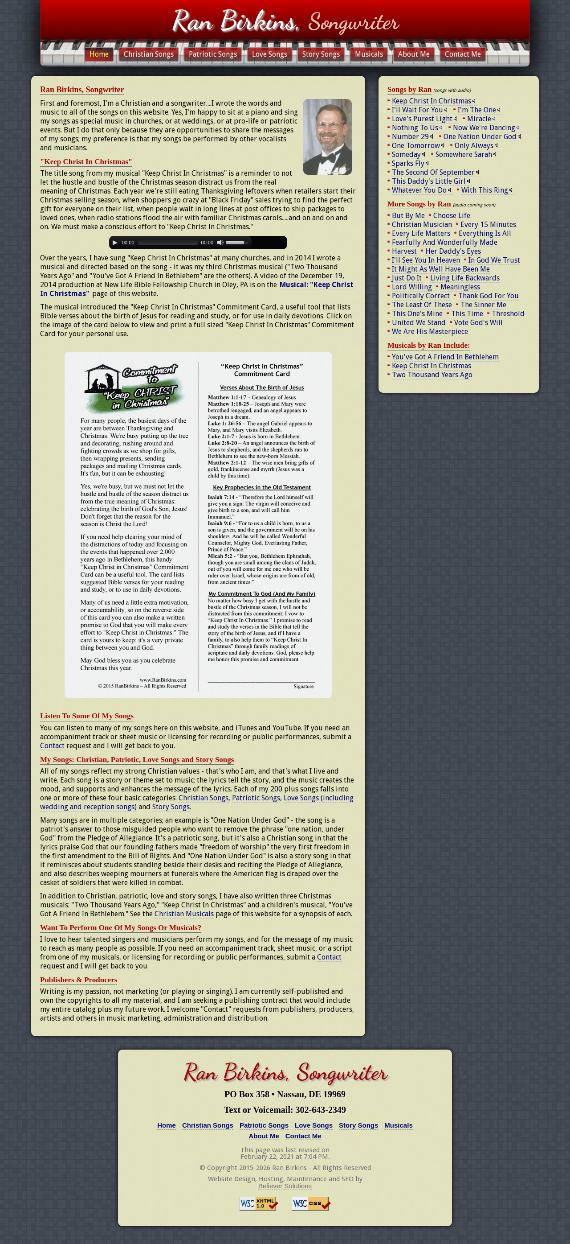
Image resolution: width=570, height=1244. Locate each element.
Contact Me (463, 54)
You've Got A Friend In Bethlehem (445, 357)
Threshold (508, 313)
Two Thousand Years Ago (432, 375)
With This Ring (484, 190)
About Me (414, 54)
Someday (406, 154)
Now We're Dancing (484, 128)
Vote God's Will (478, 322)
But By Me (408, 215)
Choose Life (451, 215)
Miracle (479, 119)
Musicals (369, 54)
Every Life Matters (421, 233)
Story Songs (321, 54)
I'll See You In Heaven (426, 260)
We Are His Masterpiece (430, 331)
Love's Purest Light (422, 119)
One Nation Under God (480, 136)
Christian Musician (422, 224)
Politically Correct (421, 296)
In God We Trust (494, 260)
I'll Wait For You (417, 110)
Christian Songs (149, 54)
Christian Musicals (184, 914)
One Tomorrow (416, 145)
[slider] (168, 242)
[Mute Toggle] (220, 242)
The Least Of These (422, 305)
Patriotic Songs (213, 54)
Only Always (474, 145)
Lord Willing (412, 287)
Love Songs (269, 54)
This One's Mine (417, 313)
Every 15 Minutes (488, 224)
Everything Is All (485, 233)
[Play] (114, 242)
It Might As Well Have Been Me (441, 269)
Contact (52, 745)
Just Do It (407, 278)
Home (99, 54)
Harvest (404, 251)
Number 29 (410, 136)
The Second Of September (433, 172)
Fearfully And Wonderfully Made (444, 242)
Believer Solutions (285, 1186)
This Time (467, 313)
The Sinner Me (483, 305)
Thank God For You (488, 296)
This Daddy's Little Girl (429, 181)
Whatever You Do (419, 190)
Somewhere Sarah (464, 154)
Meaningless (460, 287)
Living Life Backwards (465, 278)
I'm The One (477, 110)
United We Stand (419, 322)
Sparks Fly (408, 163)
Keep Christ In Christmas (431, 101)
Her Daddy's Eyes (453, 251)
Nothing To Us (415, 128)
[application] (198, 242)
